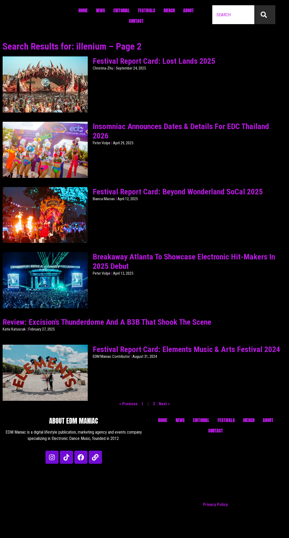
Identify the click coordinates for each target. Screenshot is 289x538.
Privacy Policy (215, 504)
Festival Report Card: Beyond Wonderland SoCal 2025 (178, 191)
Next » (164, 403)
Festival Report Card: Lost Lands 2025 (154, 61)
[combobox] (233, 14)
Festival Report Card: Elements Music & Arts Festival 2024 (186, 349)
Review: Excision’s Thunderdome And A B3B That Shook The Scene (107, 322)
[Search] (264, 14)
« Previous (128, 403)
